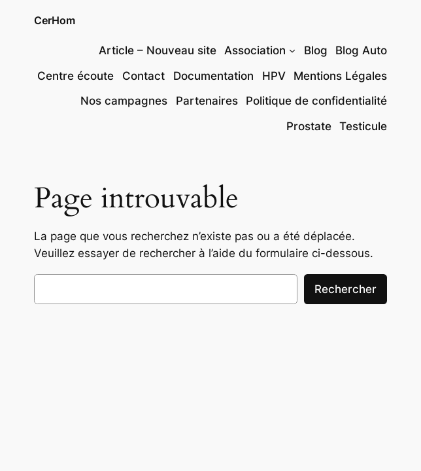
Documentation (213, 75)
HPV (274, 75)
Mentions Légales (340, 75)
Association (255, 50)
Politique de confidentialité (316, 100)
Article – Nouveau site (157, 50)
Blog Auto (361, 50)
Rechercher (345, 289)
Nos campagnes (123, 100)
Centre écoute (75, 75)
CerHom (54, 20)
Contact (143, 75)
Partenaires (207, 100)
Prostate (308, 126)
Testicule (363, 126)
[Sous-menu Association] (292, 50)
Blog (316, 50)
